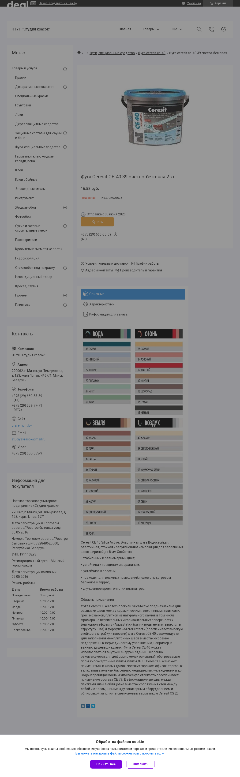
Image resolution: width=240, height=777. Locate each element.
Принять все (106, 764)
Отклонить (140, 764)
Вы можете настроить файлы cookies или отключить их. (118, 753)
